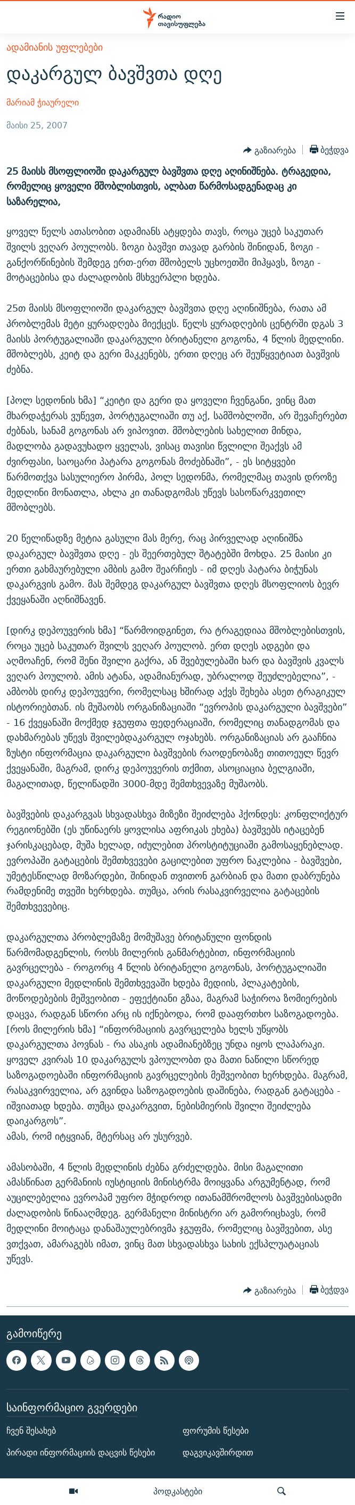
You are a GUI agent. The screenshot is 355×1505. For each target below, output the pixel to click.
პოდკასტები (177, 1491)
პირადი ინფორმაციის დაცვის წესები (80, 1452)
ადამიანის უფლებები (54, 47)
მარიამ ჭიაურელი (42, 102)
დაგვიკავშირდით (218, 1452)
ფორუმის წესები (216, 1430)
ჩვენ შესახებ (31, 1430)
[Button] (269, 151)
